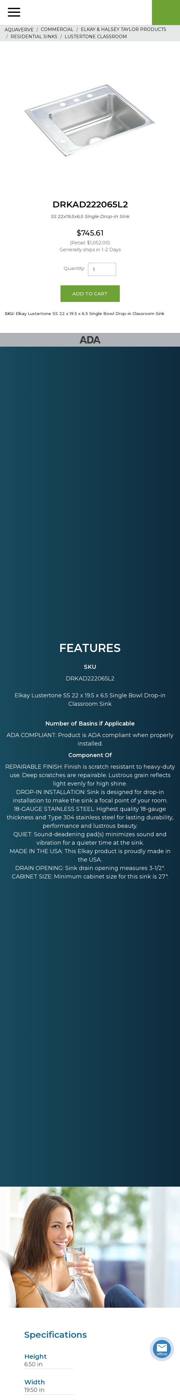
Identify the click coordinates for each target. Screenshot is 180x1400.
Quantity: (74, 268)
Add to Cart (90, 294)
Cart (166, 12)
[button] (14, 12)
